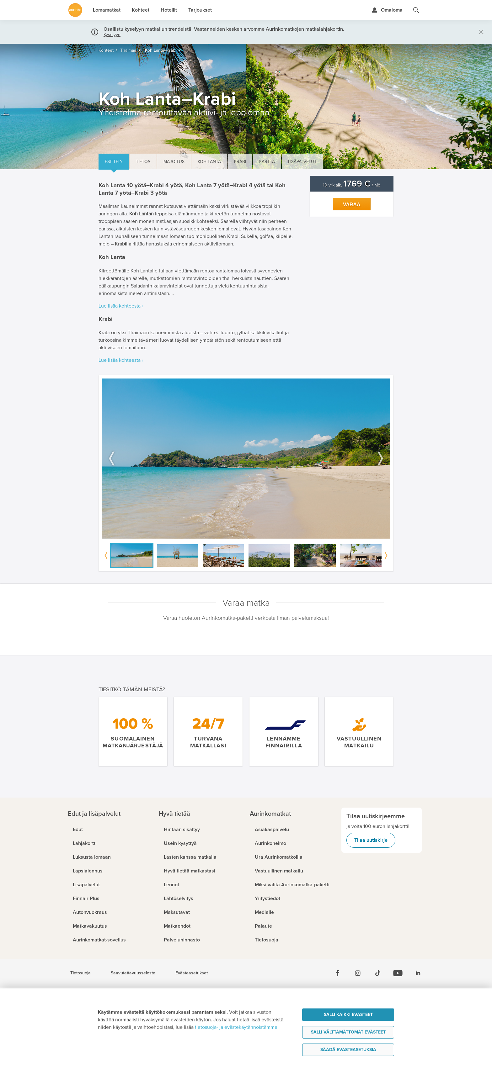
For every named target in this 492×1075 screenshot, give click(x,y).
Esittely (114, 161)
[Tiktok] (378, 973)
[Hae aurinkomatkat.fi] (416, 10)
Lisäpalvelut (302, 161)
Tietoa (143, 161)
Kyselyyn (112, 34)
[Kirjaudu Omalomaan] (387, 10)
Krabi (240, 161)
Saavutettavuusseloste (133, 973)
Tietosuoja (80, 973)
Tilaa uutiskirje (371, 840)
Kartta (267, 161)
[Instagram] (357, 973)
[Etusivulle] (75, 10)
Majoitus (173, 161)
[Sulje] (480, 32)
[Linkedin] (418, 973)
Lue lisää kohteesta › (121, 306)
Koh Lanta (209, 161)
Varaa (352, 204)
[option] (246, 458)
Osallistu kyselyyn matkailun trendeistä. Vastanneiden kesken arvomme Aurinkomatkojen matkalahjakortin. (224, 29)
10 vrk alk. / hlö (351, 185)
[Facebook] (337, 973)
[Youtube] (398, 973)
